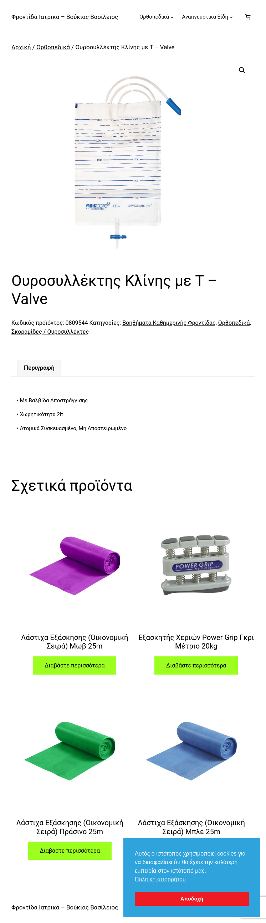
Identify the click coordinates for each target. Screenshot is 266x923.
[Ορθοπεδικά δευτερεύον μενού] (172, 17)
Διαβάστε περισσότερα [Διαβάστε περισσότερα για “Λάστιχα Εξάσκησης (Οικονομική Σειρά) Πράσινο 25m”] (69, 850)
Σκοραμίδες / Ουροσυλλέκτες (50, 331)
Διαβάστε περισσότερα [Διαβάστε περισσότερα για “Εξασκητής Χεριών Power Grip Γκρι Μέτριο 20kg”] (196, 665)
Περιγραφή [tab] (39, 367)
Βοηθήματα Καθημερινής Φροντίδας (168, 322)
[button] (242, 70)
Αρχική (21, 47)
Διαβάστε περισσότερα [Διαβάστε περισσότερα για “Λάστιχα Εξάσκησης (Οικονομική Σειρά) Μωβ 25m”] (74, 665)
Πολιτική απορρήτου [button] (160, 879)
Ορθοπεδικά (53, 47)
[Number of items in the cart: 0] (248, 17)
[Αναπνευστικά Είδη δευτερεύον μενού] (231, 17)
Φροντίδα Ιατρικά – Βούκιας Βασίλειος (64, 16)
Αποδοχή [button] (191, 899)
